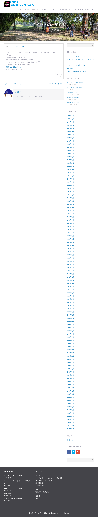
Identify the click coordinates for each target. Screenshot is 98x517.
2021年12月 (71, 277)
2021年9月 (70, 286)
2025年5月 (70, 147)
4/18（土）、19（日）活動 (76, 65)
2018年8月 (70, 400)
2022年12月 (71, 239)
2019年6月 (70, 369)
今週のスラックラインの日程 (75, 82)
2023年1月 (70, 236)
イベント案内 (42, 10)
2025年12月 (71, 125)
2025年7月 (70, 141)
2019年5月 (70, 372)
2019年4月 (70, 375)
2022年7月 (70, 255)
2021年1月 (70, 312)
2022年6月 (70, 258)
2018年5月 (70, 410)
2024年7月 (70, 179)
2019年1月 (70, 385)
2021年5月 (70, 299)
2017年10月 (71, 429)
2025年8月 (70, 138)
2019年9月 (70, 359)
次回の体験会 (30, 10)
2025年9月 (70, 135)
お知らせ (24, 46)
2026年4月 (70, 116)
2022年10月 (71, 245)
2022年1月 (70, 274)
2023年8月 (70, 214)
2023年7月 (70, 217)
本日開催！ (71, 68)
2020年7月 (70, 331)
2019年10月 (71, 356)
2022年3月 (70, 267)
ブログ (51, 10)
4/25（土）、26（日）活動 (76, 56)
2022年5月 (70, 261)
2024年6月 (70, 182)
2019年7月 (70, 366)
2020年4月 (70, 337)
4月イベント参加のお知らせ (76, 71)
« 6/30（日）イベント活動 (12, 84)
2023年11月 (71, 204)
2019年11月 (71, 353)
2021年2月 (70, 309)
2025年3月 (70, 154)
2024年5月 (70, 185)
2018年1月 (70, 422)
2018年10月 (71, 394)
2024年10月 (71, 169)
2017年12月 (71, 426)
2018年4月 (70, 413)
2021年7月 (70, 293)
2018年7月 (70, 404)
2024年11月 (71, 166)
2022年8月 (70, 252)
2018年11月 (71, 391)
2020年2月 (70, 343)
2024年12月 (71, 163)
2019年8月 (70, 362)
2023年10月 (71, 207)
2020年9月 (70, 324)
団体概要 (72, 10)
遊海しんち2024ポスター (14, 67)
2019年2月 (70, 381)
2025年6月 (70, 144)
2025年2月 (70, 157)
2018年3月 (70, 416)
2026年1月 (70, 122)
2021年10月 (71, 283)
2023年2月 (70, 233)
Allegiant (51, 513)
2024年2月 (70, 195)
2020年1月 (70, 347)
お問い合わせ (62, 10)
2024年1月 (70, 198)
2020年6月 (70, 334)
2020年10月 (71, 321)
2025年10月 (71, 131)
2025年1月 (70, 160)
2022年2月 (70, 271)
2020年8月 (70, 328)
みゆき (18, 46)
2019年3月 (70, 378)
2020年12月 (71, 315)
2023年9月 (70, 211)
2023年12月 (71, 201)
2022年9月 (70, 249)
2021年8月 (70, 290)
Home (41, 30)
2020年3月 (70, 340)
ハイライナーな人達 (85, 10)
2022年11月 (71, 242)
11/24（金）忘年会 (72, 92)
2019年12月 (71, 350)
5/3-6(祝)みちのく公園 (73, 97)
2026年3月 (70, 119)
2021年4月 (70, 302)
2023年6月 (70, 220)
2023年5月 (70, 223)
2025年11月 (71, 128)
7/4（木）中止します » (56, 84)
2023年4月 (70, 226)
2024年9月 (70, 173)
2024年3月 (70, 192)
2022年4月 (70, 264)
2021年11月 (71, 280)
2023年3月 (70, 229)
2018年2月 (70, 419)
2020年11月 (71, 318)
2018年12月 (71, 388)
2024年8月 (70, 176)
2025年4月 (70, 150)
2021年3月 (70, 305)
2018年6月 (70, 407)
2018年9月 (70, 397)
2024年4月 (70, 188)
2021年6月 (70, 296)
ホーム (20, 10)
